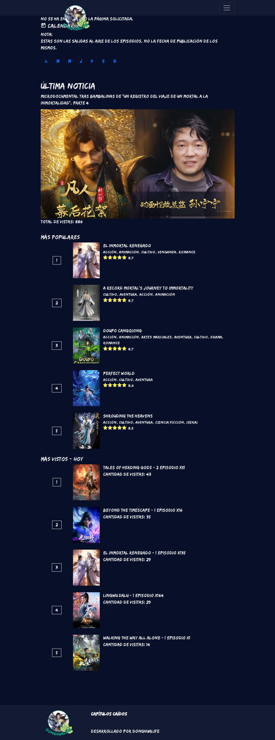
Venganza (167, 252)
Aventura (128, 294)
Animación (129, 252)
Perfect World (119, 373)
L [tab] (46, 61)
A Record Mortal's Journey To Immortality (148, 288)
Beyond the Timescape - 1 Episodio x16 (142, 510)
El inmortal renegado (127, 245)
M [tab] (57, 61)
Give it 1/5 (105, 257)
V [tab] (92, 61)
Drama (216, 337)
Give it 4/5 (119, 257)
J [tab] (81, 61)
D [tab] (114, 61)
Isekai (192, 422)
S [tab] (103, 61)
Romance (187, 252)
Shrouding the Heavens (128, 416)
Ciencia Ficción (169, 422)
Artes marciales (156, 337)
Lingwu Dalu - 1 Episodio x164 (133, 595)
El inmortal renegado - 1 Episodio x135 (144, 552)
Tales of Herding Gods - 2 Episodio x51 (144, 467)
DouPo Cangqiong (122, 330)
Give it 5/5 (124, 257)
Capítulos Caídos (109, 714)
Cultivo (148, 252)
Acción (109, 252)
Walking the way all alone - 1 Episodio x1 (146, 637)
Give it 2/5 (110, 257)
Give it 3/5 (115, 257)
